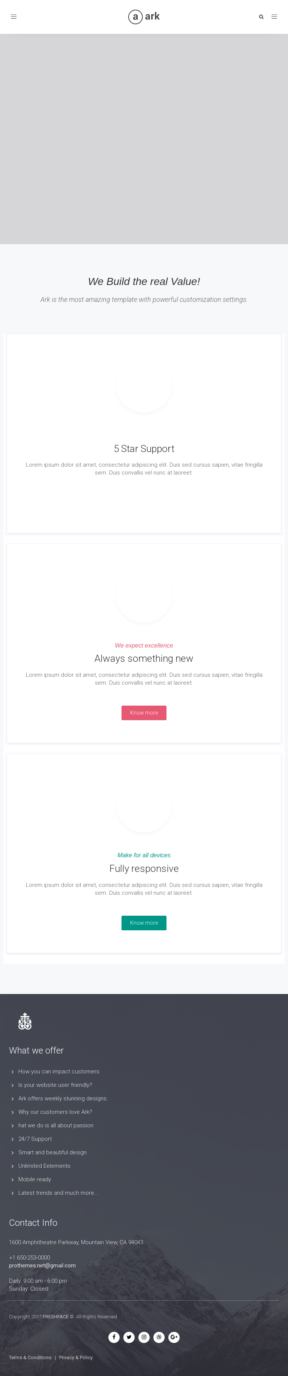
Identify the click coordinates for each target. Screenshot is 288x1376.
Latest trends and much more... (58, 1192)
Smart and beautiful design (52, 1152)
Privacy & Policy (76, 1357)
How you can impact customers (58, 1071)
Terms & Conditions (30, 1357)
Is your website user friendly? (55, 1085)
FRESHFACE (56, 1316)
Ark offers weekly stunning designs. (63, 1098)
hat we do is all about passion (55, 1125)
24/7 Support (35, 1139)
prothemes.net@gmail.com (42, 1265)
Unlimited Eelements (44, 1166)
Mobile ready (34, 1179)
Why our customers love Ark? (55, 1112)
